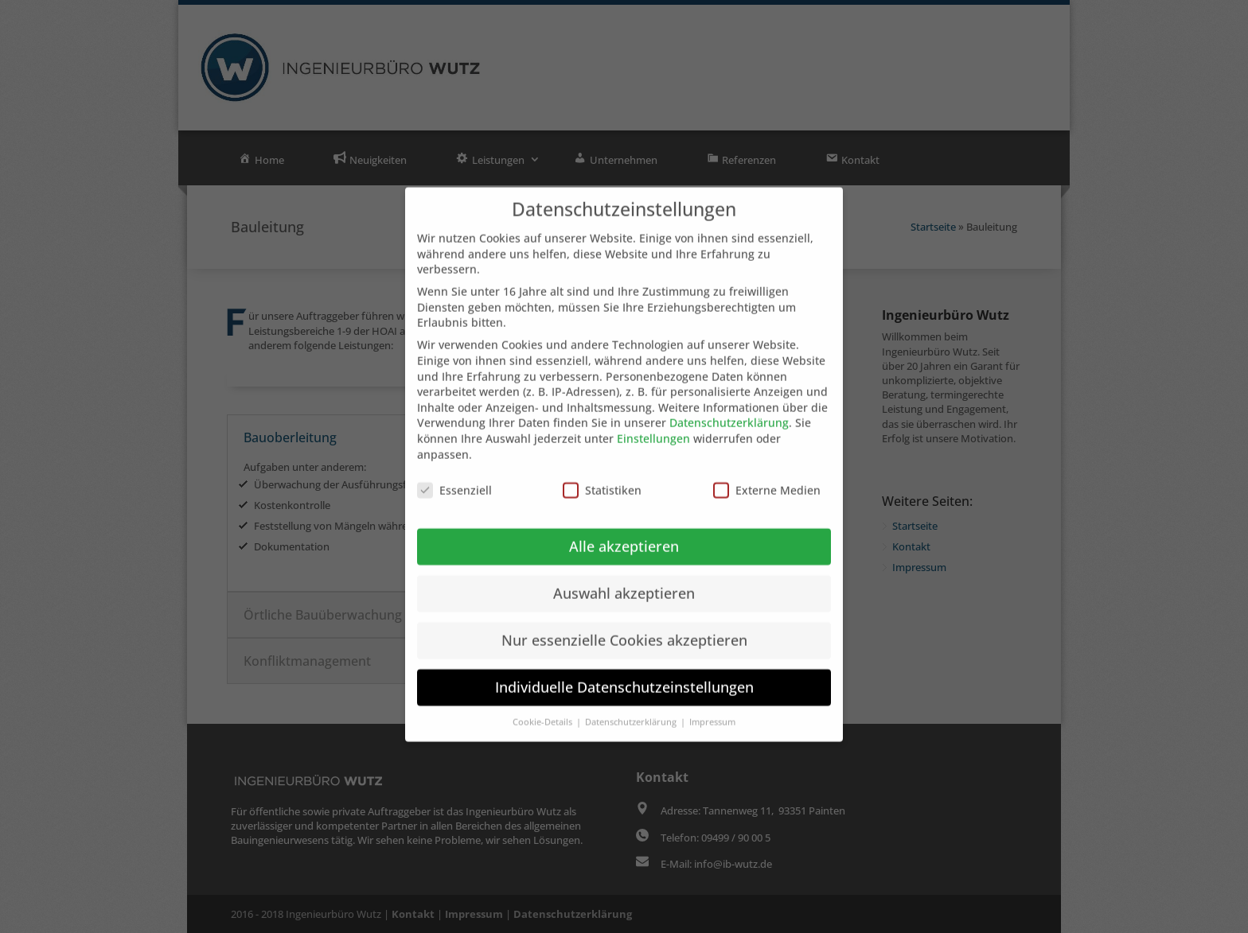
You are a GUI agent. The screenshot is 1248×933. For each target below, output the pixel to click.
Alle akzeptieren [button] (624, 529)
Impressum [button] (712, 704)
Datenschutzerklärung (729, 406)
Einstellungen (653, 421)
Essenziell (454, 473)
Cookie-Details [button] (544, 704)
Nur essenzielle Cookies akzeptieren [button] (624, 623)
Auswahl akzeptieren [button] (624, 576)
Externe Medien (767, 473)
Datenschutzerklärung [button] (632, 704)
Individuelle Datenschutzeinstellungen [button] (624, 669)
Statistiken (602, 473)
